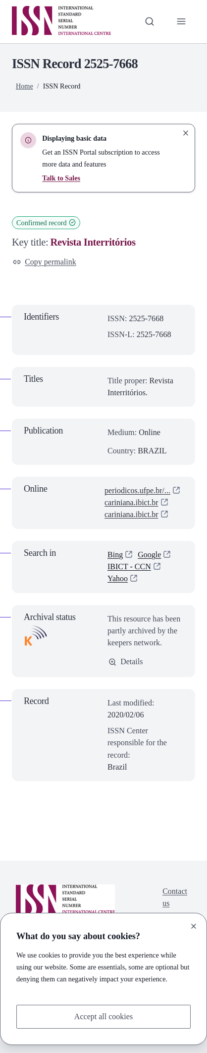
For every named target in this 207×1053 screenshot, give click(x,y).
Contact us (174, 897)
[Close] (194, 926)
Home (24, 86)
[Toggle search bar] (149, 21)
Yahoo (117, 579)
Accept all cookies (103, 1016)
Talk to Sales (61, 178)
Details (125, 662)
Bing (115, 554)
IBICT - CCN (129, 566)
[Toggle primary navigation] (181, 21)
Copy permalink (45, 262)
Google (149, 554)
